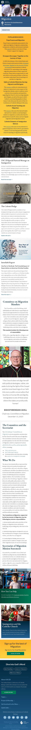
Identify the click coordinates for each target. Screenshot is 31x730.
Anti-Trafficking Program (11, 452)
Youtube (13, 717)
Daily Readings (8, 669)
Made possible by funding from (11, 722)
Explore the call (5, 235)
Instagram (21, 717)
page (8, 49)
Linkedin (17, 717)
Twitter (4, 717)
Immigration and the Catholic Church (11, 625)
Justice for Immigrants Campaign (16, 456)
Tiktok (26, 717)
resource (9, 87)
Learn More (8, 692)
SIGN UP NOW (15, 653)
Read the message (6, 179)
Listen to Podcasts (20, 669)
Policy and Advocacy (10, 450)
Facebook (9, 717)
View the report (5, 294)
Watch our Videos (15, 672)
